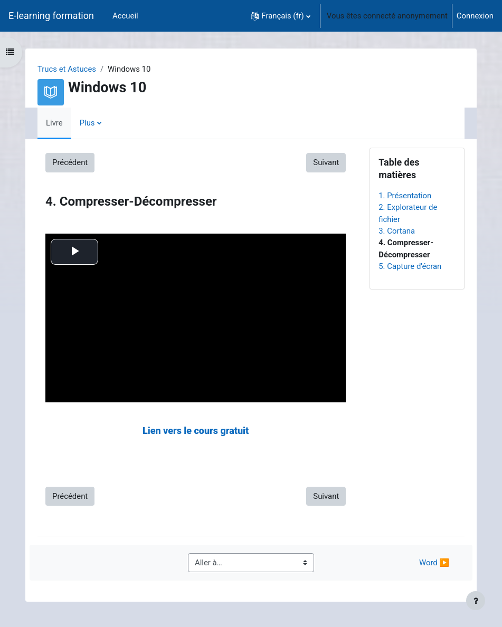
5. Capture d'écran (409, 266)
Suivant (326, 162)
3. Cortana (396, 231)
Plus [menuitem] (87, 123)
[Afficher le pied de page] (475, 600)
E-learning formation (51, 15)
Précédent (70, 162)
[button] (280, 16)
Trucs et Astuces (66, 69)
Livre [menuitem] (54, 123)
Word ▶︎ (434, 562)
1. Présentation (404, 195)
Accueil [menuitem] (125, 16)
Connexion (475, 16)
